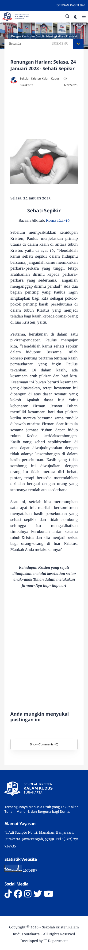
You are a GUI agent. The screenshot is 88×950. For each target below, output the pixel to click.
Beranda (15, 43)
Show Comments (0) (44, 744)
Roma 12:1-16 (58, 220)
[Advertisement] (44, 112)
